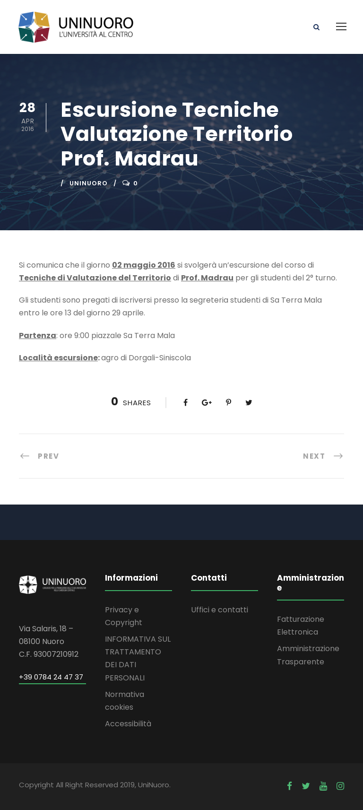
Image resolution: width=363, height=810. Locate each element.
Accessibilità (128, 723)
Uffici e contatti (219, 609)
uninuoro (88, 183)
